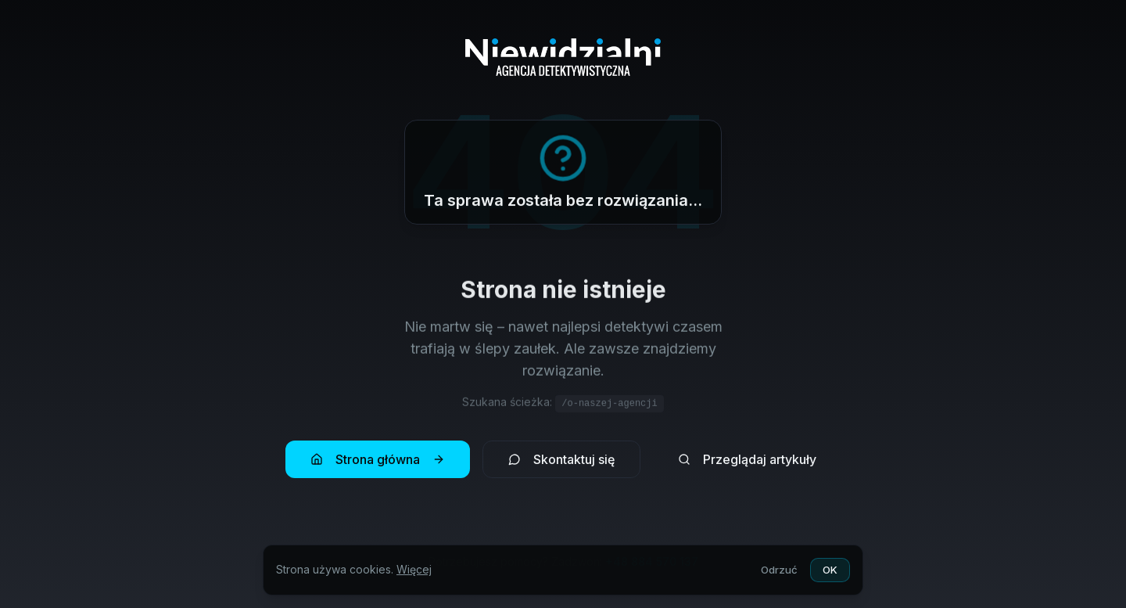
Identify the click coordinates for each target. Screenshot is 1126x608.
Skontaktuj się (561, 461)
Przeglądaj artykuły (747, 461)
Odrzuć (775, 569)
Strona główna (377, 461)
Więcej (414, 569)
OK (829, 569)
